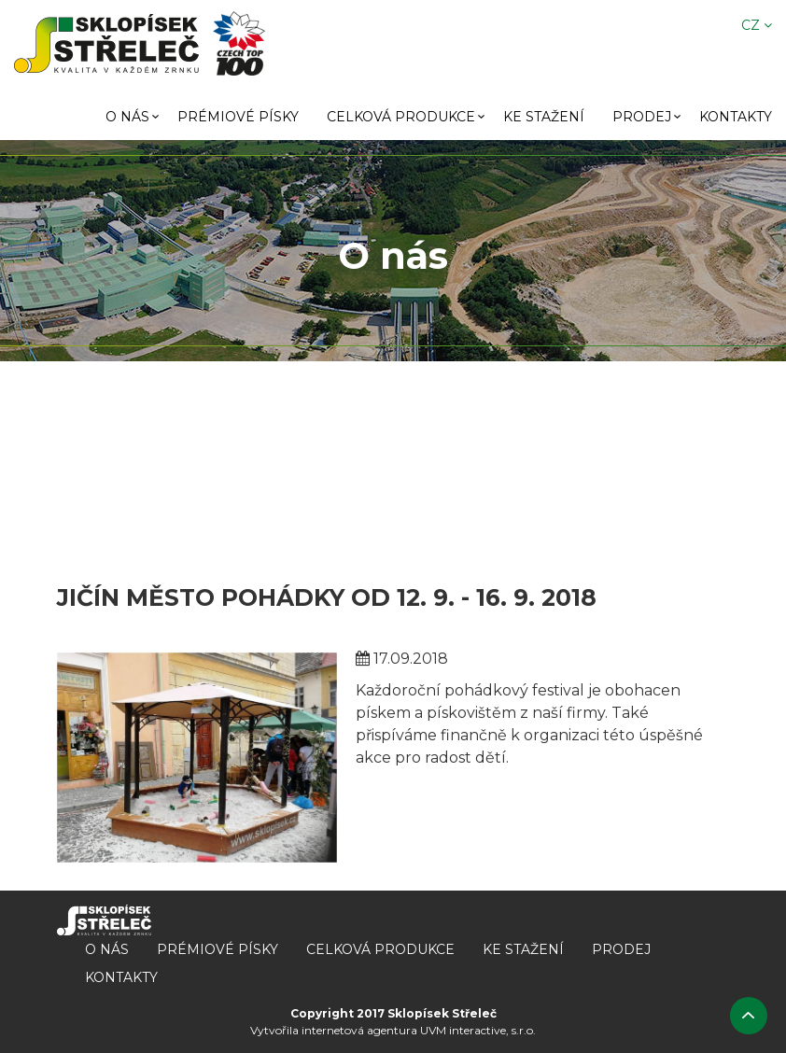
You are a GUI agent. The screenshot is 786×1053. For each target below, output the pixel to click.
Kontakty (735, 116)
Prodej (641, 116)
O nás (127, 116)
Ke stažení (543, 116)
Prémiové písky (238, 116)
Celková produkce (401, 116)
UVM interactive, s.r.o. (478, 1030)
